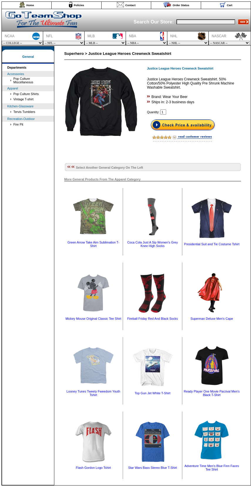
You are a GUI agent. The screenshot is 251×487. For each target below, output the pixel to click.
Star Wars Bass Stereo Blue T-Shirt (152, 467)
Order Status (181, 5)
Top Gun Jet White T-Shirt (153, 393)
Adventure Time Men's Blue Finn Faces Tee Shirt (211, 467)
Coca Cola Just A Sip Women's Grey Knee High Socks (152, 244)
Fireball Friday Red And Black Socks (152, 318)
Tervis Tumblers (25, 112)
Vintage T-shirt (23, 99)
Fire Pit (18, 124)
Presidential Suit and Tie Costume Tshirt (212, 244)
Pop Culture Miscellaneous (23, 80)
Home (30, 5)
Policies (79, 5)
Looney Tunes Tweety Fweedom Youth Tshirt (93, 393)
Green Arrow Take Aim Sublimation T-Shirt (93, 244)
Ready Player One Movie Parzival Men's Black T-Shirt (212, 393)
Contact (130, 5)
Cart (230, 5)
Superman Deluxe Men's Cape (212, 318)
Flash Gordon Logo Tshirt (93, 467)
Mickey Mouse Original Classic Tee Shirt (93, 318)
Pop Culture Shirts (26, 94)
